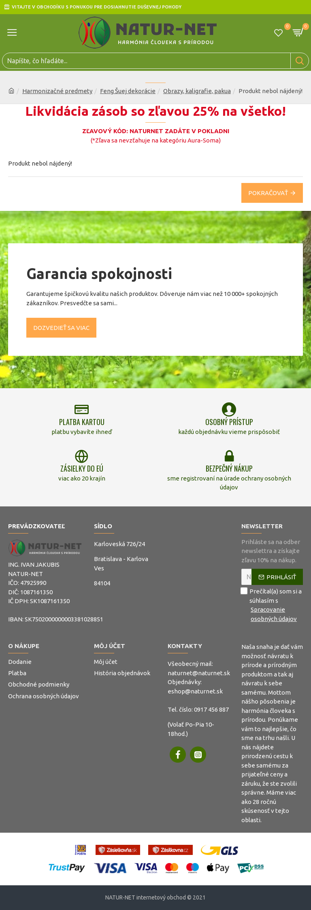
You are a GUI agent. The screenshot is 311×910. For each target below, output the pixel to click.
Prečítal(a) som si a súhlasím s (272, 605)
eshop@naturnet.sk (195, 691)
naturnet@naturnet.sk (199, 673)
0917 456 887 (211, 709)
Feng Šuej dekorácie (128, 90)
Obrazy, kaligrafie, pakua (197, 90)
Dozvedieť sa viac (61, 327)
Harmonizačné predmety (57, 90)
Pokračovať (268, 192)
